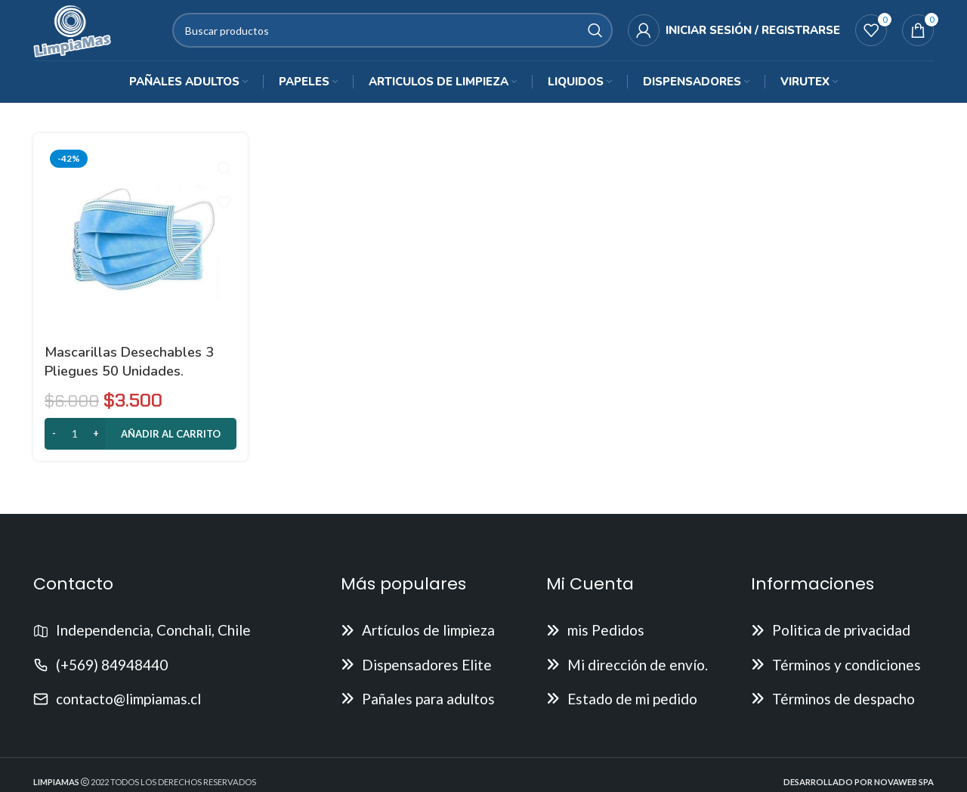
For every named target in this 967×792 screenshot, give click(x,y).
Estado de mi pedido (632, 705)
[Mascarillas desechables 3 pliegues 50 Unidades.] (140, 247)
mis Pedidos (605, 636)
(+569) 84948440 (112, 670)
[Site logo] (76, 32)
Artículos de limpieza (428, 636)
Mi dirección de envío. (637, 670)
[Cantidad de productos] (74, 440)
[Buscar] (397, 34)
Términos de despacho (843, 705)
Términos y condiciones (846, 670)
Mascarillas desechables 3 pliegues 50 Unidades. (129, 367)
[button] (140, 440)
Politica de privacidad (841, 636)
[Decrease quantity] (54, 440)
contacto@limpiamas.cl (128, 705)
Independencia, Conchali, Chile (153, 636)
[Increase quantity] (95, 440)
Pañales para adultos (428, 705)
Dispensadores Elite (427, 670)
